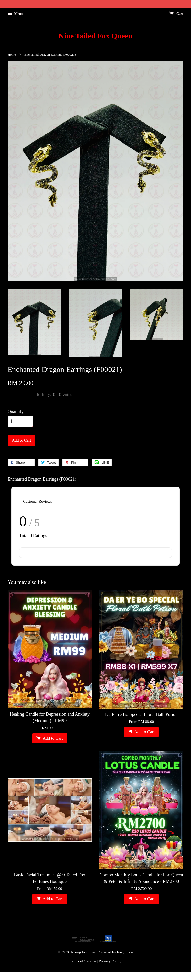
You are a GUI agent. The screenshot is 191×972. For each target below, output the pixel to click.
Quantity (16, 411)
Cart (176, 13)
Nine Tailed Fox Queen (95, 36)
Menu (15, 13)
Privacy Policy (110, 961)
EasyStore (125, 952)
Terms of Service (83, 961)
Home (12, 54)
